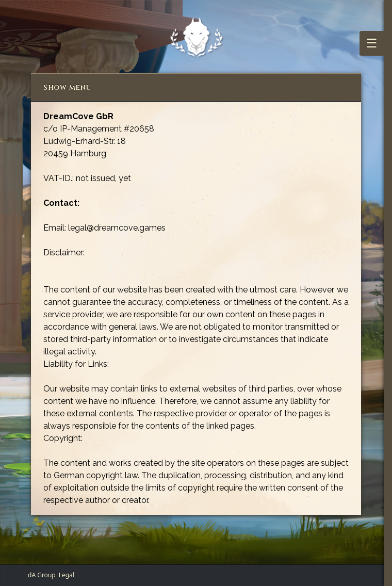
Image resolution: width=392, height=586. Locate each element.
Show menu (67, 87)
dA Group (42, 575)
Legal (66, 575)
